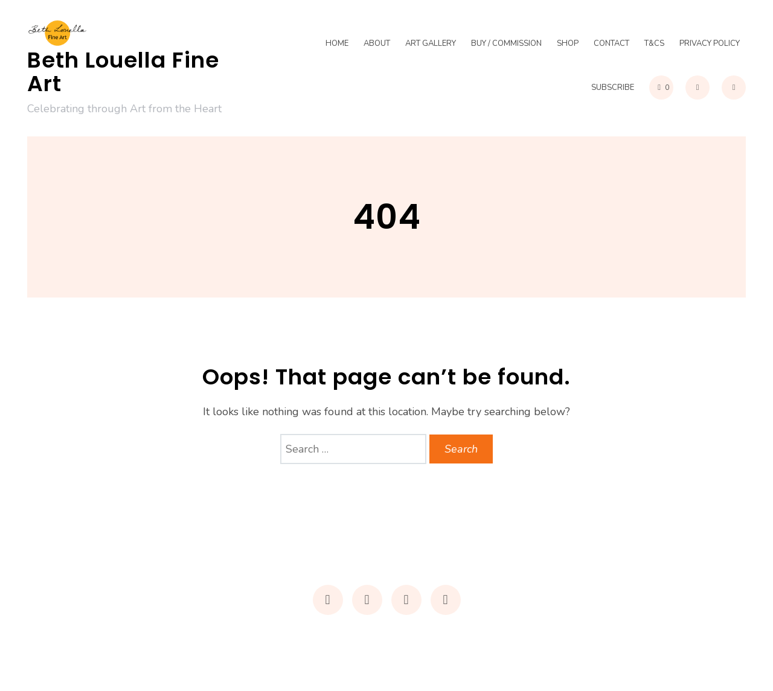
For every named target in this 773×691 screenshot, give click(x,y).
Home (337, 44)
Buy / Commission (506, 44)
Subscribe (612, 87)
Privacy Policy (709, 44)
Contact (611, 44)
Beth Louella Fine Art (123, 72)
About (377, 44)
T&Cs (654, 44)
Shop (568, 44)
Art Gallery (430, 44)
